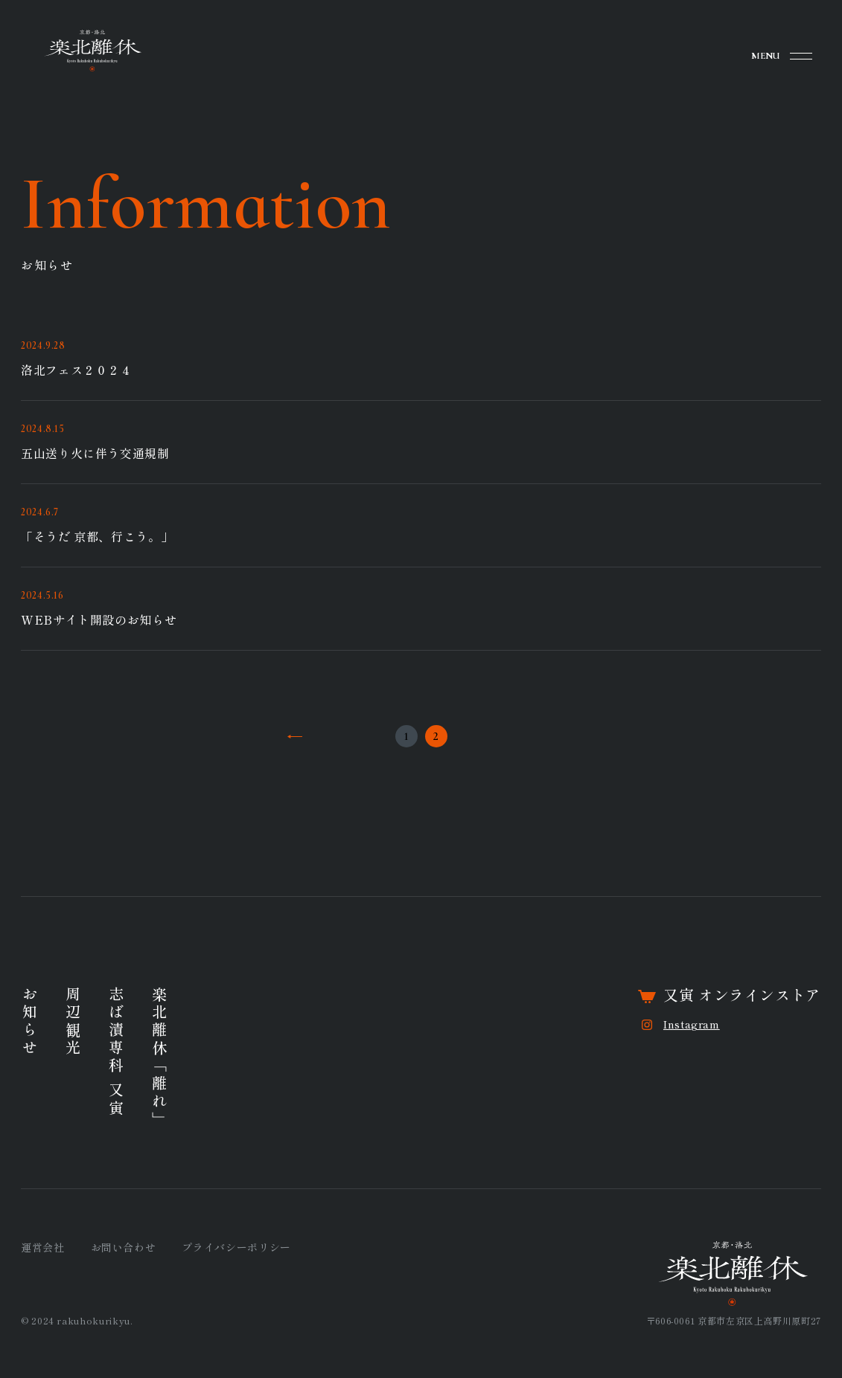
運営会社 (43, 1247)
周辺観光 (72, 1021)
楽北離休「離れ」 (159, 1057)
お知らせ (29, 1021)
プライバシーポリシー (236, 1247)
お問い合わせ (123, 1247)
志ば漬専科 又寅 (116, 1052)
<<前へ (295, 736)
